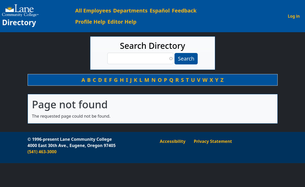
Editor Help (122, 21)
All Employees (93, 10)
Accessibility (173, 141)
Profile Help (90, 21)
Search (186, 58)
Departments (130, 10)
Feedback (184, 10)
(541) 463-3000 (42, 152)
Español (160, 10)
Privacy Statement (213, 141)
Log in (294, 16)
